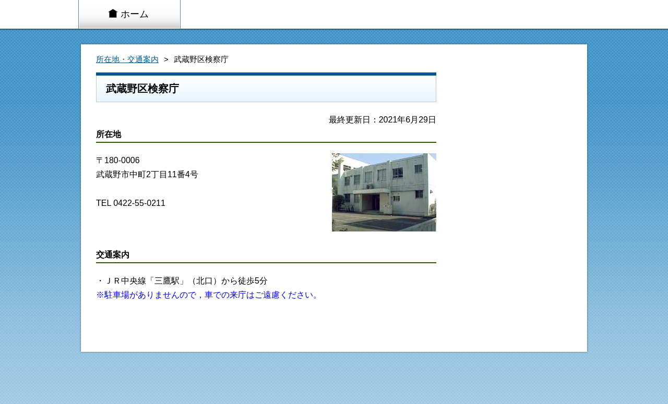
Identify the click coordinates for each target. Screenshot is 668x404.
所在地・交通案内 (127, 59)
